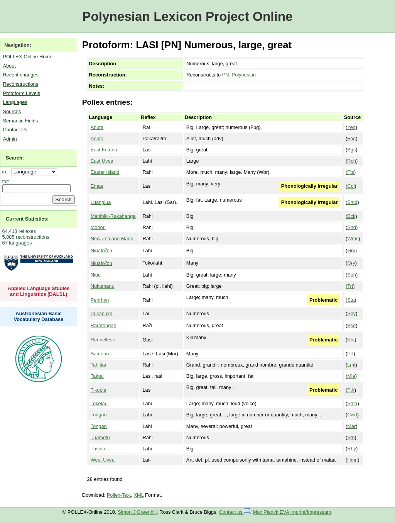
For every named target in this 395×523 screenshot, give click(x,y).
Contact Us (15, 129)
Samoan (100, 354)
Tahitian (99, 365)
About (9, 66)
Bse (351, 325)
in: (6, 172)
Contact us (234, 512)
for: (6, 181)
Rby (351, 449)
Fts (350, 172)
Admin (10, 139)
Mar (351, 426)
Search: (15, 158)
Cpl (350, 186)
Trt (350, 286)
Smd (352, 202)
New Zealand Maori (112, 238)
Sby (351, 313)
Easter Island (105, 172)
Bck (351, 216)
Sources (12, 111)
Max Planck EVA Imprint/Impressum (292, 512)
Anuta (97, 127)
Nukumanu (103, 286)
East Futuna (104, 150)
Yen (351, 127)
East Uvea (102, 161)
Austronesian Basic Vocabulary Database (39, 316)
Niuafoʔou (101, 250)
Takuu (97, 376)
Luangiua (101, 202)
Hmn (352, 460)
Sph (351, 275)
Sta (350, 300)
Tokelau (99, 403)
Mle (351, 376)
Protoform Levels (21, 93)
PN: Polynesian (239, 75)
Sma (352, 403)
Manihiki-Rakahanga (113, 216)
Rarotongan (103, 325)
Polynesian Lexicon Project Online (187, 16)
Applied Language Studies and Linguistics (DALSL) (39, 291)
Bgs (351, 150)
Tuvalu (98, 449)
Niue (96, 275)
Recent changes (20, 75)
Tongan (99, 415)
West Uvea (103, 460)
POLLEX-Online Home (27, 56)
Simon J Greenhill (137, 512)
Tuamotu (100, 437)
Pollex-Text (119, 495)
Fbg (351, 138)
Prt (350, 354)
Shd (351, 227)
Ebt (350, 340)
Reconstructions (20, 84)
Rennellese (103, 340)
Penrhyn (100, 300)
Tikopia (98, 390)
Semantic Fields (20, 121)
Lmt (351, 365)
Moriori (98, 227)
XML (139, 495)
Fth (350, 390)
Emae (97, 186)
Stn (350, 437)
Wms (352, 238)
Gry (351, 250)
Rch (351, 161)
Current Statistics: (27, 219)
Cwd (352, 415)
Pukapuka (102, 313)
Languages (15, 102)
